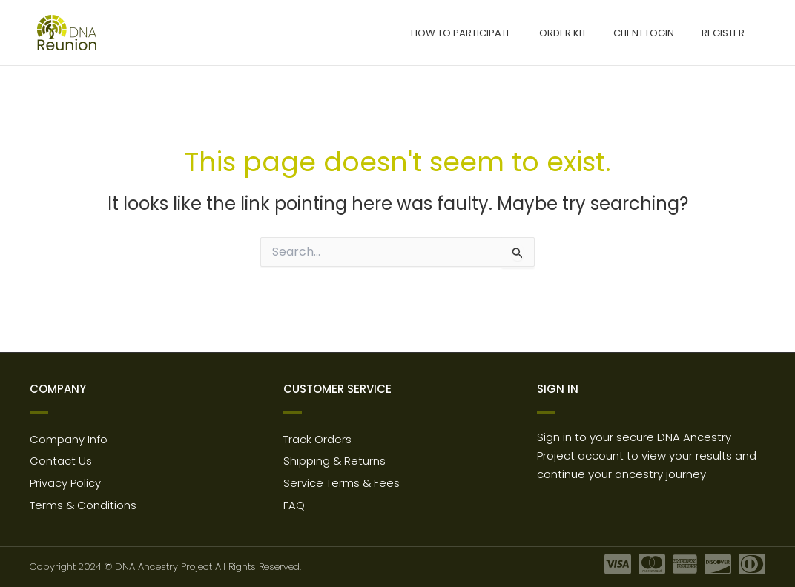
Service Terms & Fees (341, 482)
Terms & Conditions (83, 505)
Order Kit (582, 33)
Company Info (69, 436)
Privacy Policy (65, 482)
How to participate (488, 33)
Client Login (655, 33)
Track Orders (317, 436)
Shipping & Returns (334, 459)
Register (726, 33)
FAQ (294, 505)
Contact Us (61, 459)
